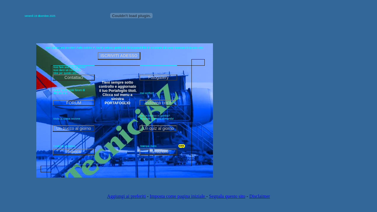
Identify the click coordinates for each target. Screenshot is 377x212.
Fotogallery (158, 77)
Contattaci (74, 77)
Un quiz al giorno (158, 128)
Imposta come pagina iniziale (178, 196)
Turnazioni (158, 151)
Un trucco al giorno (74, 128)
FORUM (73, 102)
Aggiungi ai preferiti (126, 196)
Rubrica (74, 151)
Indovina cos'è (158, 102)
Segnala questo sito (227, 196)
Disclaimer (259, 196)
